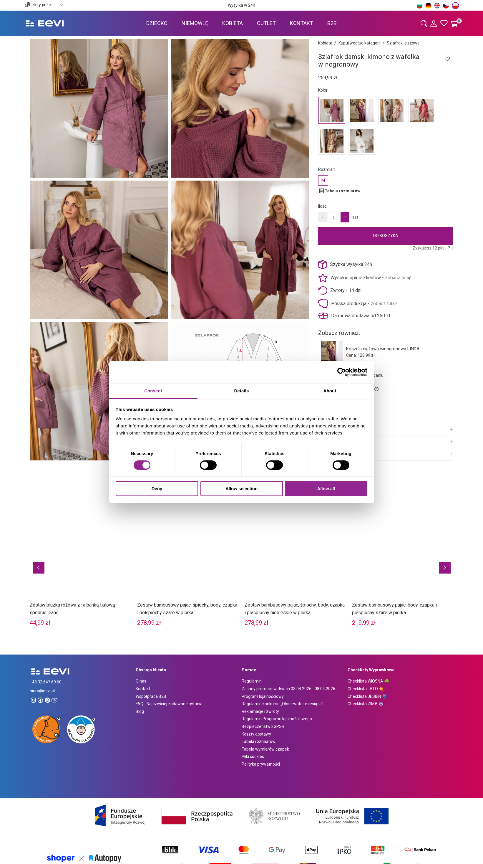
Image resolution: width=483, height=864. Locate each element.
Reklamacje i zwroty (260, 711)
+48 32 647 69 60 (46, 682)
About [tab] (329, 390)
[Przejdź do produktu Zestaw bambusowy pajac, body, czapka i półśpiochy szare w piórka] (403, 558)
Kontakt (143, 688)
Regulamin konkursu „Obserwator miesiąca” (282, 703)
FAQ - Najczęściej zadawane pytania (169, 703)
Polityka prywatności (261, 764)
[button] (38, 568)
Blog (140, 711)
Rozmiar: (326, 169)
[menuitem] (157, 23)
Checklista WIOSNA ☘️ (368, 681)
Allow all (326, 488)
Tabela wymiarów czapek (265, 749)
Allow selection (241, 488)
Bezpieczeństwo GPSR (263, 726)
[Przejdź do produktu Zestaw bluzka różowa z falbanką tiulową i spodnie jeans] (80, 558)
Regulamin (252, 681)
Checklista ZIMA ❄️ (366, 703)
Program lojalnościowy (263, 696)
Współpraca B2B (151, 696)
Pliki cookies (253, 756)
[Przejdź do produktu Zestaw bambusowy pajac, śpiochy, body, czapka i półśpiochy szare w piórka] (188, 558)
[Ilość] (334, 217)
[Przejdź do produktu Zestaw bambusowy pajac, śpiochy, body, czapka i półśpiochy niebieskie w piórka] (295, 558)
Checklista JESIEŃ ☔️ (367, 696)
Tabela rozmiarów (258, 741)
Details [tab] (241, 390)
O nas (141, 681)
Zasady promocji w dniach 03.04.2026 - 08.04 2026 (288, 688)
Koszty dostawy (256, 734)
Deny (157, 488)
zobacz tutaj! (398, 277)
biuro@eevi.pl (42, 690)
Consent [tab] (153, 390)
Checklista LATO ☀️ (366, 688)
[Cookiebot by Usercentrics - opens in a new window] (341, 372)
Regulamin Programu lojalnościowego (277, 718)
